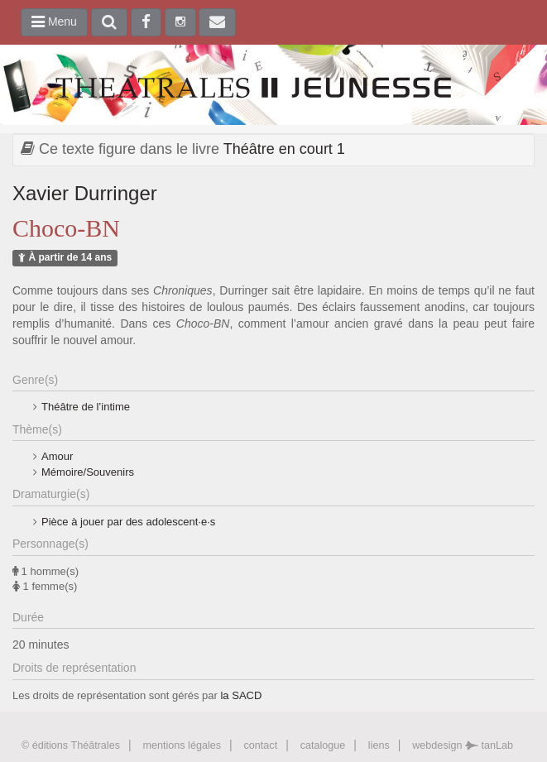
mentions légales (181, 745)
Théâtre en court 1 (284, 149)
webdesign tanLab (462, 745)
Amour (57, 456)
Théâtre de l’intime (85, 406)
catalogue (323, 745)
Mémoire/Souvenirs (87, 472)
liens (379, 745)
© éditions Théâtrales (71, 745)
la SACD (241, 695)
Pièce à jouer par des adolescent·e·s (128, 521)
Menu (54, 21)
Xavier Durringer (84, 193)
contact (261, 745)
